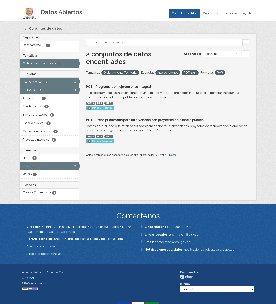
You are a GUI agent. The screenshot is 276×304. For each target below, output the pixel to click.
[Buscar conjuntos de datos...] (164, 42)
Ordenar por (192, 53)
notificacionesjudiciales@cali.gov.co (209, 249)
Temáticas (231, 13)
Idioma (185, 284)
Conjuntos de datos (184, 13)
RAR (99, 103)
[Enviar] (245, 41)
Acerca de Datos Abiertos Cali (43, 272)
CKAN (186, 277)
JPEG (109, 103)
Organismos (211, 13)
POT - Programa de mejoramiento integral (118, 87)
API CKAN (28, 278)
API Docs (170, 154)
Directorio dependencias (43, 254)
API (157, 154)
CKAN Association (34, 283)
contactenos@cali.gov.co (172, 242)
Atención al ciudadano (42, 246)
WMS (90, 103)
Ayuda (247, 13)
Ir (246, 53)
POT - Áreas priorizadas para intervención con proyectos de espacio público (145, 120)
